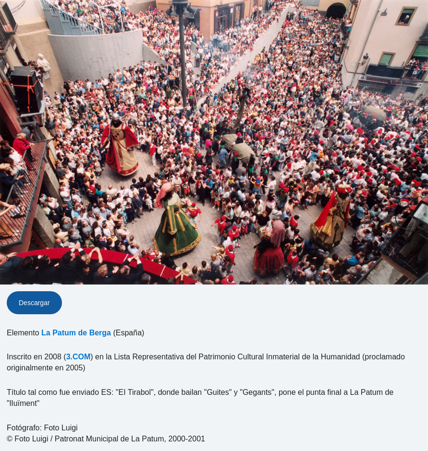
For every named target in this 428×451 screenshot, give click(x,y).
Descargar (34, 303)
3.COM (78, 357)
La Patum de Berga (76, 333)
